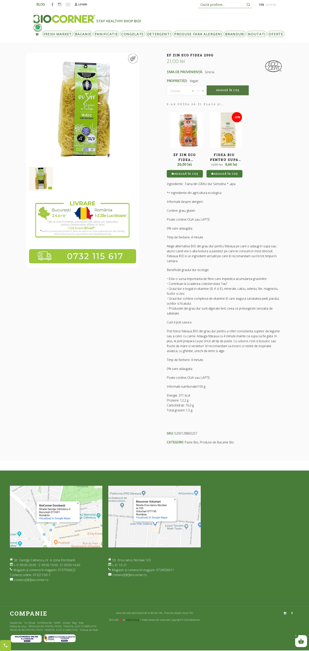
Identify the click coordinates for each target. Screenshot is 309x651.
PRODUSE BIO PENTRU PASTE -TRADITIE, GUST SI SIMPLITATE (63, 626)
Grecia (209, 72)
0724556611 (165, 570)
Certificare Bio (44, 623)
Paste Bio (191, 442)
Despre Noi (16, 623)
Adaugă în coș (227, 90)
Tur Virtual (29, 623)
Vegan (194, 81)
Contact (66, 623)
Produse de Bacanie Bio (217, 442)
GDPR (57, 623)
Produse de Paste (89, 630)
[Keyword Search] (221, 4)
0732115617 (42, 575)
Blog (74, 623)
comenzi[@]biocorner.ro (31, 580)
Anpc (81, 623)
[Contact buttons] (5, 645)
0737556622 (67, 570)
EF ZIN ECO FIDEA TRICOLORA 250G (184, 160)
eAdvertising (132, 620)
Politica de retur (18, 626)
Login (82, 4)
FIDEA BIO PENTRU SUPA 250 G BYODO (224, 160)
